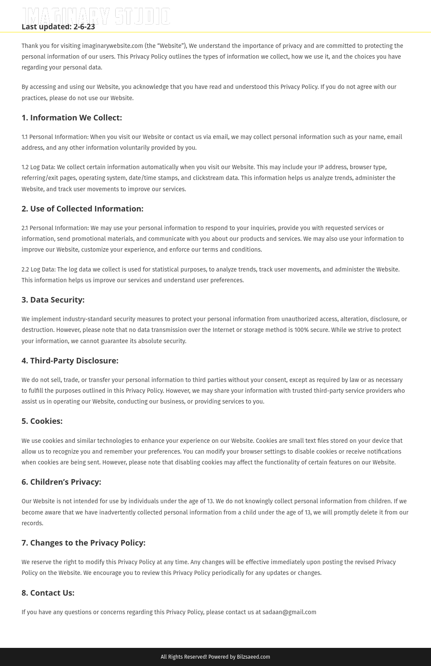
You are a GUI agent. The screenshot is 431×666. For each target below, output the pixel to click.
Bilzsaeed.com (253, 657)
